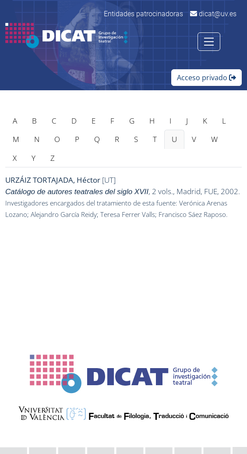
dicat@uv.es (213, 14)
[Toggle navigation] (209, 41)
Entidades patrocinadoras (143, 14)
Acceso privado (206, 77)
